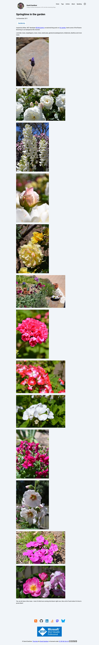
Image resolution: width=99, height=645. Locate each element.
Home (57, 4)
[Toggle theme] (85, 4)
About (73, 4)
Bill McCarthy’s (40, 27)
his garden (63, 27)
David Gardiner (44, 641)
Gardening (21, 23)
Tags (62, 4)
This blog (35, 641)
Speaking (79, 4)
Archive (68, 4)
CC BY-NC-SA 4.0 (68, 641)
